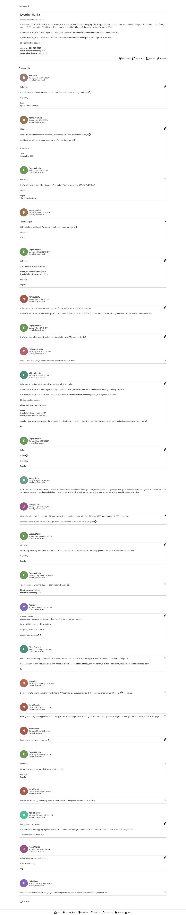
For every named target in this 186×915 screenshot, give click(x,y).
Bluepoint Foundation (143, 24)
